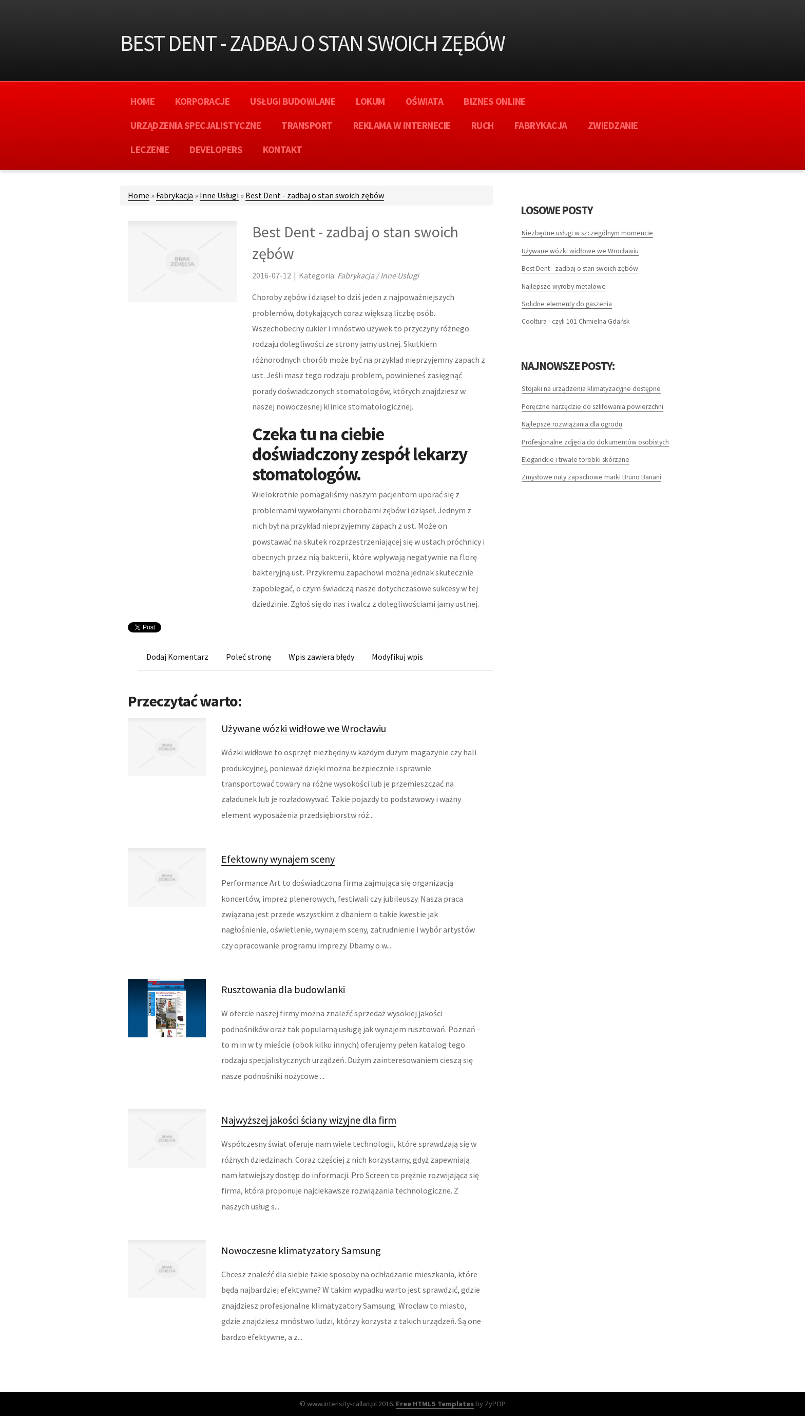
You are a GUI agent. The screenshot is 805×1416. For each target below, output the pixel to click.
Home (138, 195)
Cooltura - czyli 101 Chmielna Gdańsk (576, 321)
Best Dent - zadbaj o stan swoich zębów (314, 195)
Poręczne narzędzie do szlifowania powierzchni (592, 406)
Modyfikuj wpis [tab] (397, 656)
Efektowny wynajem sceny (278, 858)
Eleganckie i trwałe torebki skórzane (575, 459)
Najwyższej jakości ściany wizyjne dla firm (308, 1119)
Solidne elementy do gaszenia (567, 304)
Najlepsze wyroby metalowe (564, 286)
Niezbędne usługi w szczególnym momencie (587, 233)
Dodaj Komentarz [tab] (177, 656)
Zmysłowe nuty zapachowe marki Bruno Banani (591, 477)
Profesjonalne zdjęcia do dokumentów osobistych (595, 442)
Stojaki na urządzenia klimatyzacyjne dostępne (591, 388)
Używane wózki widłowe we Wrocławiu (303, 728)
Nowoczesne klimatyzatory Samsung (301, 1250)
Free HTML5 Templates (435, 1403)
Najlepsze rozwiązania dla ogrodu (572, 424)
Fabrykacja (174, 195)
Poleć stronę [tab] (248, 656)
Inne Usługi (219, 195)
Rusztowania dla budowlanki (283, 989)
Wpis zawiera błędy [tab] (321, 656)
